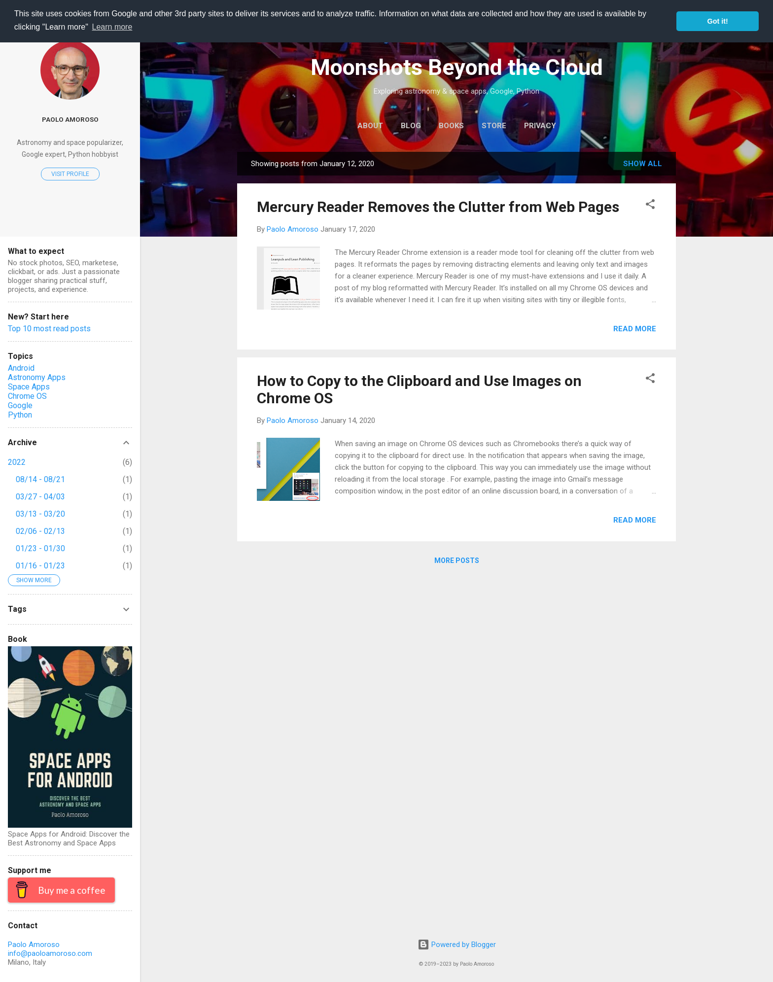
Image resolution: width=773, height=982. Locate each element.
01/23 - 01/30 (40, 548)
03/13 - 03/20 (40, 514)
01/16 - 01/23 (40, 565)
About (370, 125)
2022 (17, 462)
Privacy (540, 125)
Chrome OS (27, 396)
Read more (634, 328)
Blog (411, 125)
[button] (650, 205)
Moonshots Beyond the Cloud (457, 67)
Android (21, 368)
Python (20, 415)
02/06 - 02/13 (40, 531)
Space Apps (29, 386)
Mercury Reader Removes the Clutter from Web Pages (438, 206)
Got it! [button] (717, 21)
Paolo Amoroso (70, 119)
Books (451, 125)
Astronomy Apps (37, 377)
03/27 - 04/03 (40, 496)
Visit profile (70, 174)
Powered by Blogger (457, 944)
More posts (456, 560)
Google (20, 405)
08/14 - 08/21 (40, 479)
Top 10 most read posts (49, 328)
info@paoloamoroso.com (50, 953)
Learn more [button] (112, 27)
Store (494, 125)
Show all (642, 163)
